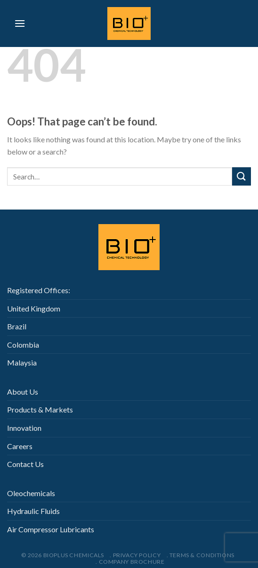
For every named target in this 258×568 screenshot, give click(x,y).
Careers (19, 446)
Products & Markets (40, 409)
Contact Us (25, 463)
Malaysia (22, 362)
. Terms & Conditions (200, 555)
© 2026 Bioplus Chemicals (62, 555)
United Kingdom (33, 308)
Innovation (24, 427)
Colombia (23, 344)
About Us (22, 391)
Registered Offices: (38, 290)
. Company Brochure (130, 561)
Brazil (16, 326)
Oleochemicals (31, 493)
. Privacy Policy (135, 555)
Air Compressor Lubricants (50, 529)
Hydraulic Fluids (33, 510)
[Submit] (241, 176)
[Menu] (19, 23)
